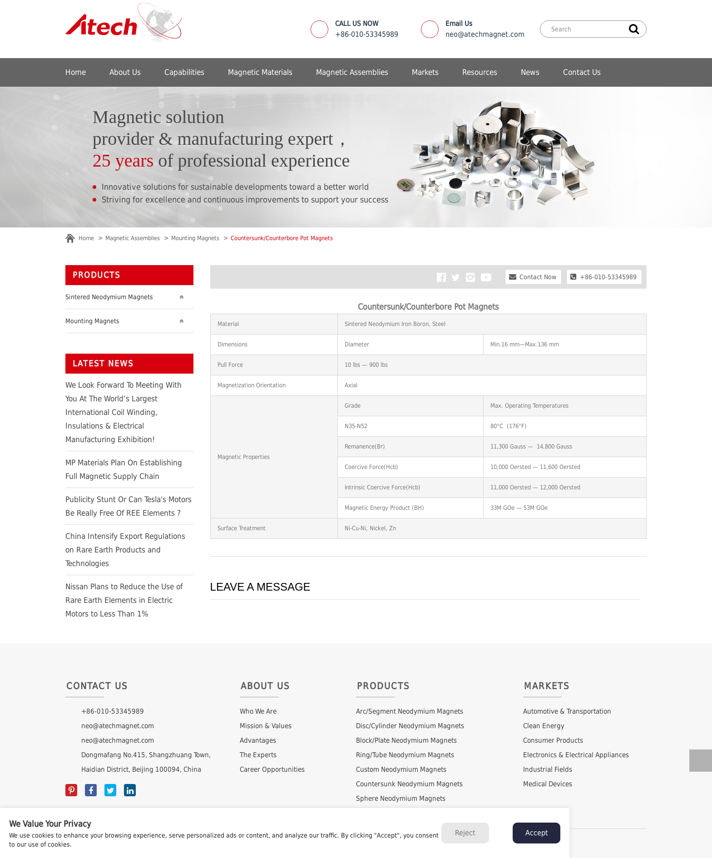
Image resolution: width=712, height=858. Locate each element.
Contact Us (582, 72)
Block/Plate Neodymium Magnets (406, 740)
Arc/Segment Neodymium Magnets (409, 711)
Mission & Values (266, 726)
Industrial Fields (547, 769)
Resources (479, 72)
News (530, 72)
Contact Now (532, 277)
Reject (465, 832)
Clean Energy (543, 726)
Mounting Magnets (195, 238)
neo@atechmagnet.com (484, 29)
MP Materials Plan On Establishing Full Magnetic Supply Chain (123, 469)
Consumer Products (553, 740)
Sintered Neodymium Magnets (126, 297)
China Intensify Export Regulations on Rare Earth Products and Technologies (125, 550)
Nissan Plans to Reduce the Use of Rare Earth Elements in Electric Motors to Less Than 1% (124, 600)
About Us (125, 72)
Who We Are (258, 711)
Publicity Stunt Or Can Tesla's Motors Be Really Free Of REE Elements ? (128, 506)
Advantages (258, 740)
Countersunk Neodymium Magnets (409, 784)
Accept (536, 832)
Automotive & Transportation (567, 711)
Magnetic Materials (260, 72)
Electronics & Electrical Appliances (576, 755)
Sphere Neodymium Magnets (400, 798)
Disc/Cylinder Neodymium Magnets (410, 726)
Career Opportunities (272, 769)
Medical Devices (547, 784)
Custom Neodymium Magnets (401, 769)
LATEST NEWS (103, 363)
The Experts (258, 755)
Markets (425, 72)
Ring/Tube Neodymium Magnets (405, 755)
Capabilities (184, 72)
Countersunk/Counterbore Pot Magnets (282, 238)
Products (96, 275)
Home (75, 72)
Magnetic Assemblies (352, 72)
